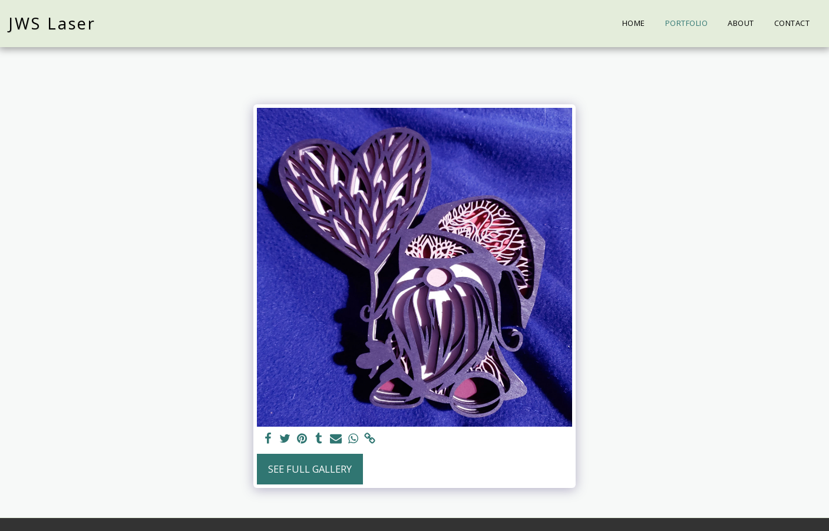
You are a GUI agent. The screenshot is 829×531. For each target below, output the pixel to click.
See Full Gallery (310, 469)
